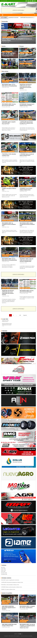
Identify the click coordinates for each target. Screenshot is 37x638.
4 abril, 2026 (22, 227)
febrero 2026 (3, 570)
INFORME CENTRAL (5, 603)
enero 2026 (3, 571)
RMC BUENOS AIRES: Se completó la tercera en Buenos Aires (9, 224)
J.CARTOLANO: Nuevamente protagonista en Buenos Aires (26, 65)
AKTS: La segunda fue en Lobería (9, 66)
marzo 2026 (3, 568)
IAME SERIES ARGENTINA (6, 602)
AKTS (3, 64)
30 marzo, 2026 (4, 67)
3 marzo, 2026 (4, 627)
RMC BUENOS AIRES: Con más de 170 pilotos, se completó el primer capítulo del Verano (27, 626)
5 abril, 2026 (4, 42)
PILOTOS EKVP (22, 52)
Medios (4, 46)
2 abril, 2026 (4, 56)
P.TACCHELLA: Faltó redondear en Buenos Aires (10, 584)
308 (20, 315)
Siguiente (25, 315)
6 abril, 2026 (22, 56)
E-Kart (8, 42)
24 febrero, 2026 (22, 628)
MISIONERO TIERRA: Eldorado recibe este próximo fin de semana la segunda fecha (8, 54)
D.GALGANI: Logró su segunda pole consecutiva (13, 17)
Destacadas (5, 21)
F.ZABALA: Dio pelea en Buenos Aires (8, 589)
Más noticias (5, 71)
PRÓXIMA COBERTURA (9, 80)
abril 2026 (3, 567)
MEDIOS (3, 51)
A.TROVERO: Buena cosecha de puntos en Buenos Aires (11, 587)
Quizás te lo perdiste (7, 593)
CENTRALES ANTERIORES (6, 600)
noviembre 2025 (4, 574)
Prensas (22, 46)
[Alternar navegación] (2, 15)
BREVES (3, 80)
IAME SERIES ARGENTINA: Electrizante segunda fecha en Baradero (8, 607)
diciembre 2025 (4, 572)
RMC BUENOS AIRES (10, 37)
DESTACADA (4, 37)
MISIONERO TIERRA (9, 51)
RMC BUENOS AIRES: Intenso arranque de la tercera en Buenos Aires (27, 224)
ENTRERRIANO (25, 101)
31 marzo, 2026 (4, 106)
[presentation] (33, 21)
